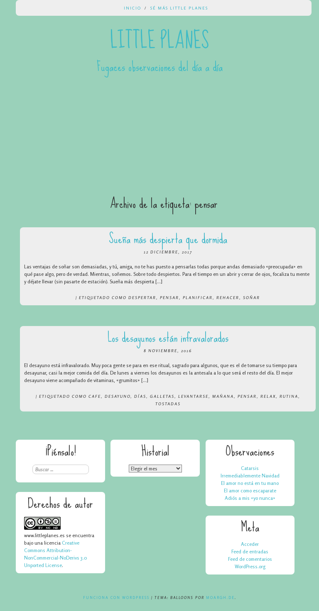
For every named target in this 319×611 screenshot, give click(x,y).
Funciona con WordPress (116, 597)
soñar (251, 297)
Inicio (132, 7)
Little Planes (159, 40)
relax (268, 396)
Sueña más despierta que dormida (168, 238)
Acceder (250, 544)
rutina (289, 396)
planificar (198, 297)
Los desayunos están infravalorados (168, 337)
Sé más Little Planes (179, 7)
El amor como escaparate (250, 490)
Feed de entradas (249, 551)
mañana (223, 396)
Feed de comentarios (250, 559)
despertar (142, 297)
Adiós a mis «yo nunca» (250, 498)
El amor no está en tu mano (250, 483)
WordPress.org (250, 566)
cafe (94, 396)
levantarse (193, 396)
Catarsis (250, 468)
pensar (169, 297)
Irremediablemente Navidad (250, 475)
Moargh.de (220, 597)
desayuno (117, 396)
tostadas (168, 403)
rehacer (227, 297)
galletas (162, 396)
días (140, 396)
